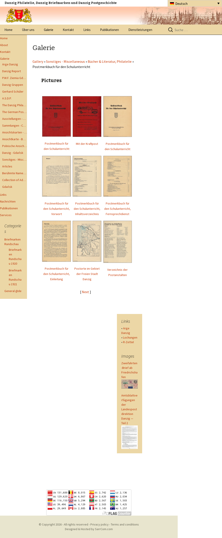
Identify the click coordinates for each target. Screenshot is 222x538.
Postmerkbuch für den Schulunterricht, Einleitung (56, 274)
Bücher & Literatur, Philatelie (110, 61)
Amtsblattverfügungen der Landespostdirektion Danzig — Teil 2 (129, 409)
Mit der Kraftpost (87, 144)
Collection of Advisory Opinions (14, 180)
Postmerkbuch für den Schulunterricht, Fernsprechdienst (117, 208)
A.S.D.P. (6, 98)
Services (6, 215)
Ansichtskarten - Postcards (14, 132)
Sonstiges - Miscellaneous (14, 159)
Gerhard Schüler (12, 91)
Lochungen (130, 337)
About (4, 45)
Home (8, 30)
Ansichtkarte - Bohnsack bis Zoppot (14, 139)
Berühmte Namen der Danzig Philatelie (14, 173)
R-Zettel (128, 342)
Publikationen (109, 30)
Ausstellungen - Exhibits (14, 119)
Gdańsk (7, 187)
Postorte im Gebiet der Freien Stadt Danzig (87, 274)
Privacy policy (99, 524)
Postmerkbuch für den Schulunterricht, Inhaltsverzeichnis (87, 208)
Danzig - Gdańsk (12, 153)
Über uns (28, 30)
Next (86, 292)
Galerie (48, 30)
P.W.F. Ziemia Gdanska (14, 78)
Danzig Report (11, 71)
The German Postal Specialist (14, 112)
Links (87, 30)
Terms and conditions (125, 524)
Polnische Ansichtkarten (14, 146)
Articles (7, 166)
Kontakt (68, 30)
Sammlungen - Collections (14, 125)
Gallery (37, 61)
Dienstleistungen (140, 30)
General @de (12, 291)
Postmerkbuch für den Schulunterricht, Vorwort (56, 208)
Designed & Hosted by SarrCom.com (89, 529)
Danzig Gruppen (12, 85)
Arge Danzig (10, 64)
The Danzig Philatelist (14, 105)
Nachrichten (8, 201)
